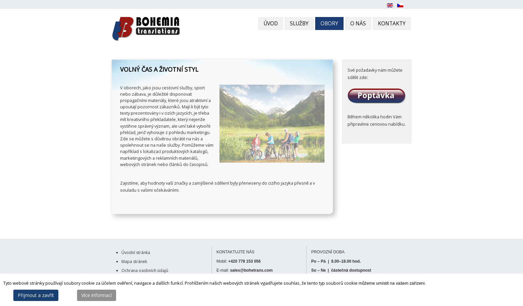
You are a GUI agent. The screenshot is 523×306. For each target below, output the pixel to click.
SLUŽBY (299, 23)
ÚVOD (271, 23)
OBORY (329, 23)
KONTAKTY (392, 23)
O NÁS (358, 23)
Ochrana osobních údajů (144, 270)
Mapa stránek (134, 261)
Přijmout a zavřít (36, 295)
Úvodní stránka (135, 252)
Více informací (96, 295)
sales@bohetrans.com (251, 270)
